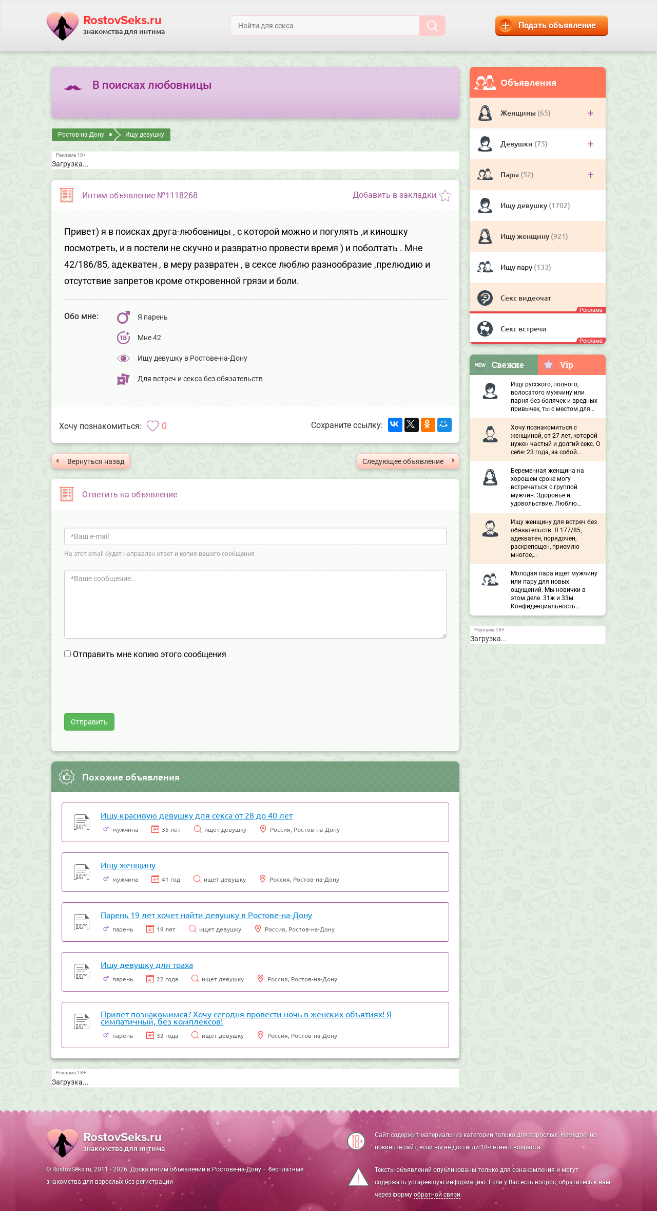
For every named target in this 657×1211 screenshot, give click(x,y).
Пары (510, 174)
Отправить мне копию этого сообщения (149, 654)
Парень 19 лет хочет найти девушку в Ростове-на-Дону (206, 914)
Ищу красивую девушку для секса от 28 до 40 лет (197, 815)
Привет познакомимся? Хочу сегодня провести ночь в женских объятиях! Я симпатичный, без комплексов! (246, 1017)
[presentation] (142, 693)
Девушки (517, 143)
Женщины (518, 113)
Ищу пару (517, 267)
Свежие (499, 364)
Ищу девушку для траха (147, 964)
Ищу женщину (525, 236)
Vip (557, 364)
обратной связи (437, 1194)
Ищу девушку (524, 205)
